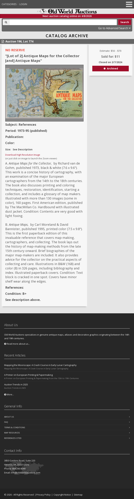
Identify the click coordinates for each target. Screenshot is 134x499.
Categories (9, 4)
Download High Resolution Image (22, 154)
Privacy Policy (43, 494)
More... (9, 394)
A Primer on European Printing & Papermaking (28, 374)
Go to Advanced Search (114, 28)
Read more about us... (17, 343)
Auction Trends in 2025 (16, 384)
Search (124, 22)
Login (23, 4)
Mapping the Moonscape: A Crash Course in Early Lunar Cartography (40, 365)
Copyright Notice (62, 494)
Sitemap (78, 494)
